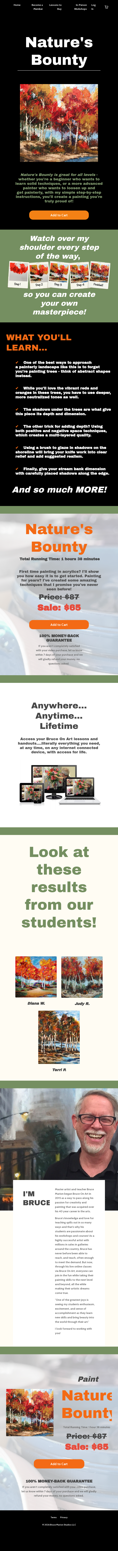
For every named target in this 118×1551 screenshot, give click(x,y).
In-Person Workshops (80, 7)
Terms (54, 1537)
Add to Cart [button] (59, 215)
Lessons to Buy (55, 7)
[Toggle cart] (106, 7)
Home (17, 5)
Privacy (64, 1537)
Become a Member (37, 7)
